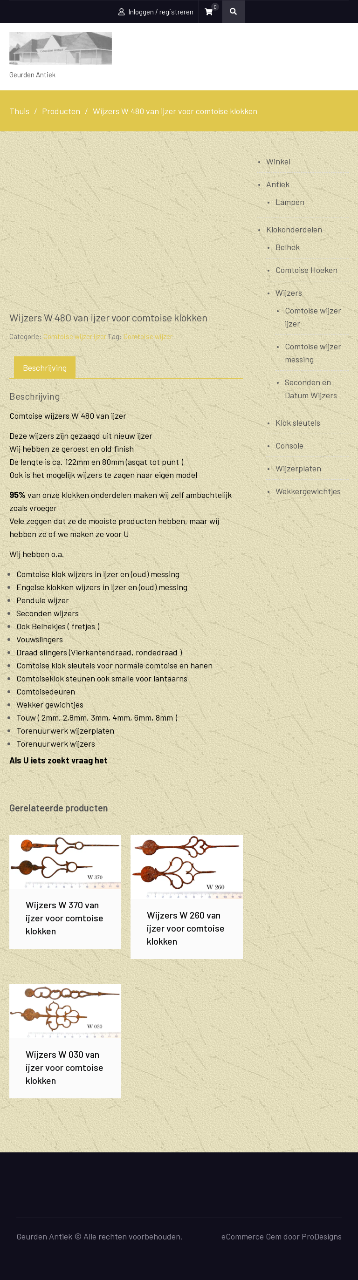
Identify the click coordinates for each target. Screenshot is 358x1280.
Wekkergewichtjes (308, 491)
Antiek (277, 184)
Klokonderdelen (294, 229)
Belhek (287, 247)
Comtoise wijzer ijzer (74, 336)
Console (289, 445)
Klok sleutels (297, 422)
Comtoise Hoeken (306, 270)
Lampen (289, 202)
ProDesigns (322, 1236)
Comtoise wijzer (148, 336)
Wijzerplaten (298, 468)
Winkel (278, 161)
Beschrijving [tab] (45, 367)
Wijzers (288, 292)
